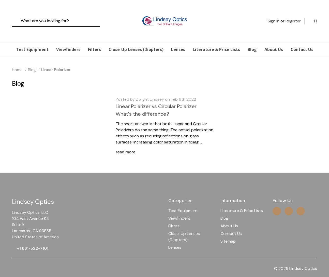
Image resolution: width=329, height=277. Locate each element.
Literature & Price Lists (216, 40)
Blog (252, 40)
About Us (273, 40)
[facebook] (300, 202)
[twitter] (289, 202)
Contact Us (302, 40)
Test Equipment (32, 40)
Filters (94, 40)
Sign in (273, 16)
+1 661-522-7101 (32, 239)
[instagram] (277, 202)
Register (293, 16)
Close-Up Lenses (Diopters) (136, 40)
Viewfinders (68, 40)
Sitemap (228, 232)
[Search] (17, 16)
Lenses (178, 40)
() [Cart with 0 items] (313, 16)
